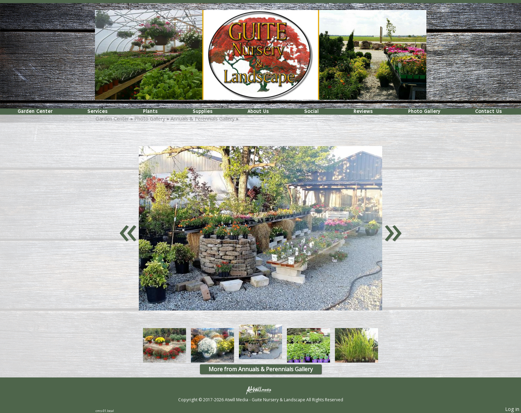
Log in (512, 409)
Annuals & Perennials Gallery (202, 118)
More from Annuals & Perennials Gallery (261, 369)
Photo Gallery (424, 111)
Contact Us (488, 111)
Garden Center (35, 111)
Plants (150, 111)
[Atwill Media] (260, 390)
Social (311, 111)
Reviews (363, 111)
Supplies (203, 111)
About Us (258, 111)
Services (97, 111)
